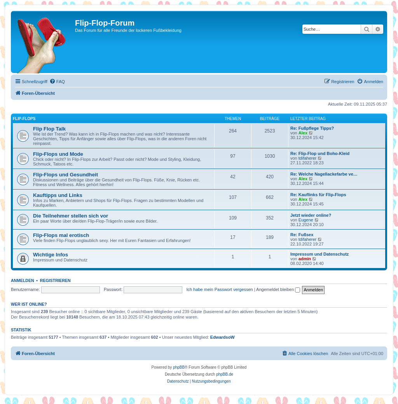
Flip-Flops (24, 119)
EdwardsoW (222, 337)
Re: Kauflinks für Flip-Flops (318, 194)
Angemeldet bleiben (278, 289)
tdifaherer (307, 158)
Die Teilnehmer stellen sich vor (70, 216)
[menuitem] (57, 81)
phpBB (179, 367)
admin (304, 258)
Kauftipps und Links (57, 195)
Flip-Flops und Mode (58, 154)
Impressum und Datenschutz (319, 254)
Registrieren (55, 280)
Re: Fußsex (301, 234)
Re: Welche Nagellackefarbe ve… (324, 174)
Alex (302, 133)
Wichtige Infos (50, 255)
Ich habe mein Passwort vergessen (220, 289)
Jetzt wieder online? (310, 215)
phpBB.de (224, 374)
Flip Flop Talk (49, 129)
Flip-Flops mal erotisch (61, 235)
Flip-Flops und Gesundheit (65, 175)
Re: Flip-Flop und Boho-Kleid (319, 153)
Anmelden (22, 280)
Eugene (305, 220)
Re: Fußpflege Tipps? (312, 128)
